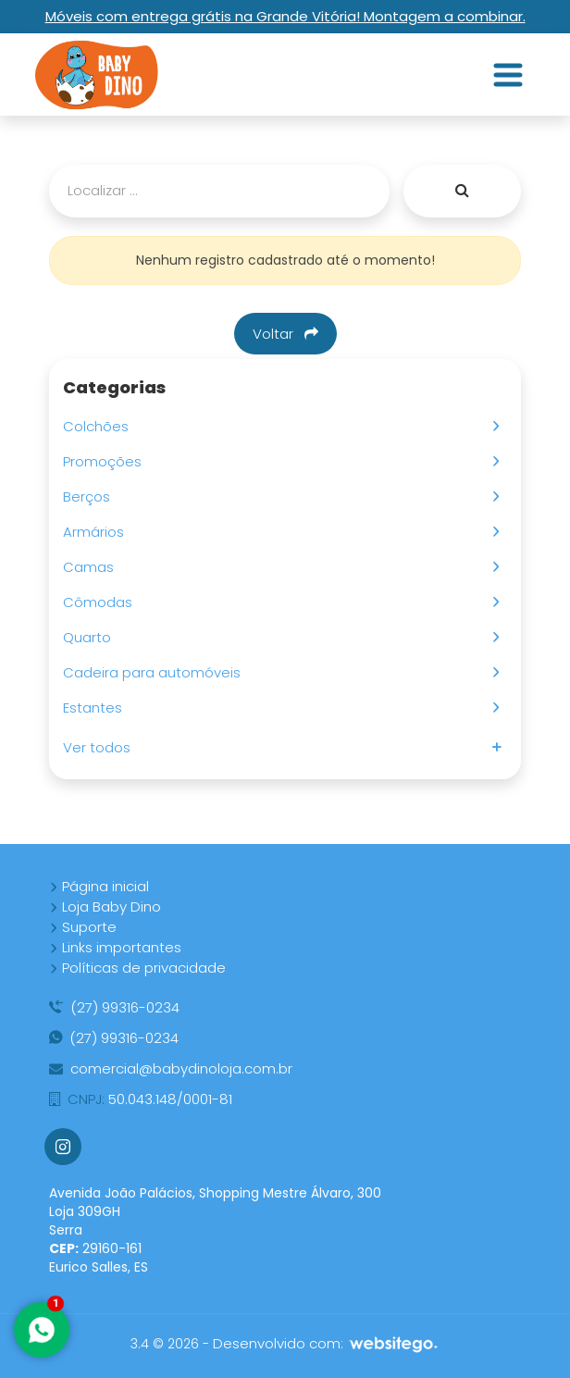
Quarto (90, 637)
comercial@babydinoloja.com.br (170, 1068)
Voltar (285, 333)
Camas (92, 567)
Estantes (96, 707)
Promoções (106, 461)
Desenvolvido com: (326, 1343)
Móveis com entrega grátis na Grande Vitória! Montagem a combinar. (285, 16)
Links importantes (115, 947)
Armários (97, 531)
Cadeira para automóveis (155, 672)
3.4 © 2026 (164, 1344)
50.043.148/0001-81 (140, 1099)
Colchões (99, 426)
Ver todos (100, 747)
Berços (90, 496)
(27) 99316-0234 (114, 1007)
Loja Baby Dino (105, 906)
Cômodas (101, 602)
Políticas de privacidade (137, 967)
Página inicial (99, 886)
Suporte (83, 927)
